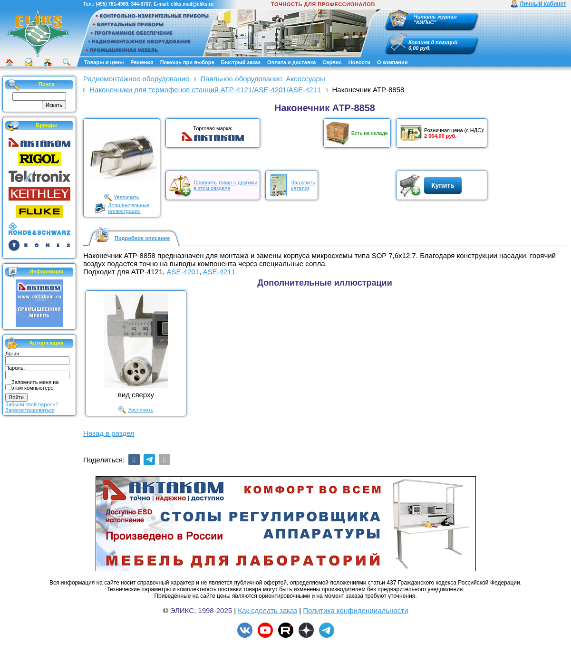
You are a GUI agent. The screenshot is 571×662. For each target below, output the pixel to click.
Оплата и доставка (291, 62)
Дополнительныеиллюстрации (128, 208)
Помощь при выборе (187, 62)
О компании (392, 62)
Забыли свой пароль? (31, 404)
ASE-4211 (219, 272)
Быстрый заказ (241, 62)
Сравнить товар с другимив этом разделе (225, 185)
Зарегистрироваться (30, 410)
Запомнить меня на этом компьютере (34, 385)
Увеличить (126, 197)
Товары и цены (104, 62)
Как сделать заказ (267, 610)
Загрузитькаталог (303, 185)
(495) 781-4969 (112, 4)
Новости (359, 62)
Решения (141, 62)
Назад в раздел (109, 433)
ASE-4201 (183, 272)
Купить (443, 185)
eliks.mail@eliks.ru (192, 4)
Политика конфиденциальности (355, 610)
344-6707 (141, 4)
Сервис (331, 62)
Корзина (419, 42)
